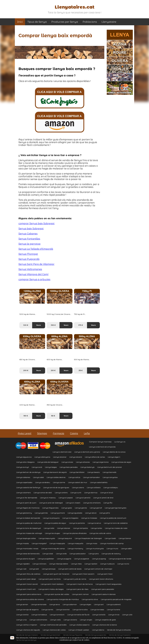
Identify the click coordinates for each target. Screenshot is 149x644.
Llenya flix (107, 503)
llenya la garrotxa (29, 243)
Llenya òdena (98, 630)
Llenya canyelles (110, 477)
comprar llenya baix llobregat (36, 223)
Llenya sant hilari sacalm (83, 574)
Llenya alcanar (59, 457)
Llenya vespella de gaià (105, 620)
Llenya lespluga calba (26, 538)
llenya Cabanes (28, 233)
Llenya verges (86, 620)
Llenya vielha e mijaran (26, 625)
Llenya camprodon (91, 477)
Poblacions (90, 21)
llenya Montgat (28, 254)
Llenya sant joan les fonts (50, 579)
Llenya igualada (75, 513)
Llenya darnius (90, 492)
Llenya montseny (75, 548)
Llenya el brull (106, 492)
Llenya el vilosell (73, 503)
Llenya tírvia (113, 614)
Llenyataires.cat (74, 7)
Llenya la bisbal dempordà (28, 518)
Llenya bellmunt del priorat (109, 467)
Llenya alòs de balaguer (48, 462)
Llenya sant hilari (105, 574)
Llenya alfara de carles (95, 457)
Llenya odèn (126, 548)
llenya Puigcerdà (28, 259)
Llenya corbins (61, 492)
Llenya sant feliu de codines (28, 574)
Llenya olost (47, 553)
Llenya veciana (70, 620)
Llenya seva (54, 604)
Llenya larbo (96, 528)
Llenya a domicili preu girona (87, 452)
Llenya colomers (23, 492)
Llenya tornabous (39, 614)
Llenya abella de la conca (114, 452)
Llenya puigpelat (81, 559)
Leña (87, 433)
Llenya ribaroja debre (58, 564)
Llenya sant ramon (80, 594)
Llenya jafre (104, 513)
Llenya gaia (66, 508)
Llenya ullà (127, 614)
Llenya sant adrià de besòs (69, 569)
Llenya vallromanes (38, 620)
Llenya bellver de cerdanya (28, 472)
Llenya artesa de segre (121, 462)
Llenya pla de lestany (111, 553)
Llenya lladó (110, 538)
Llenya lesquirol (65, 538)
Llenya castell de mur (77, 482)
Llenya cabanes (23, 477)
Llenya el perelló (83, 498)
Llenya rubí (21, 569)
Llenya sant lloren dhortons (101, 579)
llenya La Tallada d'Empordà (35, 249)
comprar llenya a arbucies (34, 279)
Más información (22, 638)
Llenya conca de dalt (43, 492)
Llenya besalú (93, 472)
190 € (26, 416)
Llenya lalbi (49, 528)
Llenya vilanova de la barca (104, 625)
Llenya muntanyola (95, 548)
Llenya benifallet (77, 472)
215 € (81, 370)
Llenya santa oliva (90, 599)
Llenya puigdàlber (46, 559)
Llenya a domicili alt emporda (102, 447)
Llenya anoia (67, 462)
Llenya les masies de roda (116, 528)
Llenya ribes (76, 564)
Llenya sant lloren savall (27, 584)
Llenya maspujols (57, 543)
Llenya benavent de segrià (55, 472)
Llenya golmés (41, 513)
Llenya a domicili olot (62, 452)
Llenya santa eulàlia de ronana (30, 599)
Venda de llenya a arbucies (119, 630)
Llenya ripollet (91, 564)
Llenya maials (22, 543)
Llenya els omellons (92, 503)
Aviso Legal (24, 433)
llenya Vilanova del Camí (33, 274)
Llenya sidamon (70, 604)
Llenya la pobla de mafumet (29, 523)
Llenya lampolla (80, 528)
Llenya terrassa (97, 609)
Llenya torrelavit (57, 614)
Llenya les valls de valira (100, 533)
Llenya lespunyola (47, 538)
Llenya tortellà (98, 614)
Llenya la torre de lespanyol (28, 528)
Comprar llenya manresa (100, 442)
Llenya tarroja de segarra (27, 609)
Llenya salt (34, 569)
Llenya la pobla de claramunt (113, 518)
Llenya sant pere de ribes (77, 589)
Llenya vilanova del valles (54, 630)
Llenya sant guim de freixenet (56, 574)
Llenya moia (91, 543)
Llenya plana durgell (25, 559)
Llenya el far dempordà (26, 498)
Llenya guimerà (58, 513)
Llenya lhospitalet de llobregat (88, 538)
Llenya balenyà (87, 467)
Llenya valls (55, 620)
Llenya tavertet (63, 609)
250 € (53, 370)
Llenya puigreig (99, 559)
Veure (38, 325)
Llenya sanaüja (48, 569)
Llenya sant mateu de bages (51, 589)
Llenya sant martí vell (26, 589)
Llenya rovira (123, 564)
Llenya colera (78, 487)
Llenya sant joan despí (26, 579)
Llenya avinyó (22, 467)
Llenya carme (59, 482)
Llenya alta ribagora (25, 462)
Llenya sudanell (114, 604)
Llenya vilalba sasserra (79, 625)
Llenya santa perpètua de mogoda (116, 599)
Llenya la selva (94, 523)
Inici (20, 21)
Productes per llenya (64, 21)
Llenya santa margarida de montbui (63, 599)
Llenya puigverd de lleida (120, 559)
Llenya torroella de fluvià (78, 614)
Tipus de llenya (37, 21)
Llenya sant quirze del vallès (56, 594)
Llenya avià (37, 467)
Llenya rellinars (39, 564)
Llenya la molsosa (89, 518)
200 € (25, 370)
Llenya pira (94, 553)
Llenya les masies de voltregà (29, 533)
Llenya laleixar (63, 528)
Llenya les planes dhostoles (75, 533)
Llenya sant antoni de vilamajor (98, 569)
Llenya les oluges (52, 533)
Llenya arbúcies (83, 462)
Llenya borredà (109, 472)
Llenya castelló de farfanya (28, 487)
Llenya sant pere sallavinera (28, 594)
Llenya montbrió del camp (112, 543)
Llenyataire (109, 21)
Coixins (74, 433)
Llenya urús (21, 620)
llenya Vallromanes (30, 269)
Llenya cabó (38, 477)
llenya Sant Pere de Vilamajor (36, 264)
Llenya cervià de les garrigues (56, 487)
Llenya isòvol (90, 513)
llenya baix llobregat (31, 228)
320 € (25, 325)
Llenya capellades (24, 482)
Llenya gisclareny (24, 513)
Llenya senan (22, 604)
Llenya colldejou (110, 487)
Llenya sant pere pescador (102, 589)
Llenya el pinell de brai (103, 498)
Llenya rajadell (23, 564)
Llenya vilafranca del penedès (53, 625)
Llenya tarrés (47, 609)
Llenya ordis (61, 553)
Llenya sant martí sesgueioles (108, 584)
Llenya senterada (38, 604)
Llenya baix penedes (69, 467)
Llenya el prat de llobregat (51, 503)
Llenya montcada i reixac (27, 548)
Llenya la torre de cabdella (116, 523)
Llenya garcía (81, 508)
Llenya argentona (101, 462)
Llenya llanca (125, 538)
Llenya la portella (77, 523)
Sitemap (42, 433)
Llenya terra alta (80, 609)
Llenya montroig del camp (53, 548)
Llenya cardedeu (42, 482)
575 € (80, 325)
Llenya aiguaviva (24, 457)
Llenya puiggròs (64, 559)
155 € (53, 416)
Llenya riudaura (107, 564)
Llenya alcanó (75, 457)
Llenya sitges (85, 604)
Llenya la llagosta (70, 518)
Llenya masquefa (75, 543)
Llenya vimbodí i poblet (79, 630)
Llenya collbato (94, 487)
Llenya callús (74, 477)
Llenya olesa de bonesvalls (28, 553)
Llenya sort (99, 604)
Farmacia (58, 433)
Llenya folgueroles (50, 508)
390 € (53, 325)
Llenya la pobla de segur (55, 523)
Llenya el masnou (48, 498)
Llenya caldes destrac (56, 477)
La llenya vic (119, 442)
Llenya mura (112, 548)
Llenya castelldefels (98, 482)
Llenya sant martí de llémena (79, 584)
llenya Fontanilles (29, 238)
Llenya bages (51, 467)
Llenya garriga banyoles (115, 508)
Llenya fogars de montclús (27, 508)
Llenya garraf (96, 508)
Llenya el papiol (66, 498)
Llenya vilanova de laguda (28, 630)
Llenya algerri (114, 457)
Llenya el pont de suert (26, 503)
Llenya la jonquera (51, 518)
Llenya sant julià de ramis (75, 579)
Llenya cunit (75, 492)
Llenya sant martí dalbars (52, 584)
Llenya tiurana (113, 609)
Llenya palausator (78, 553)
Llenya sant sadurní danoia (104, 594)
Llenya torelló (22, 614)
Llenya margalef (39, 543)
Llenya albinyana (42, 457)
